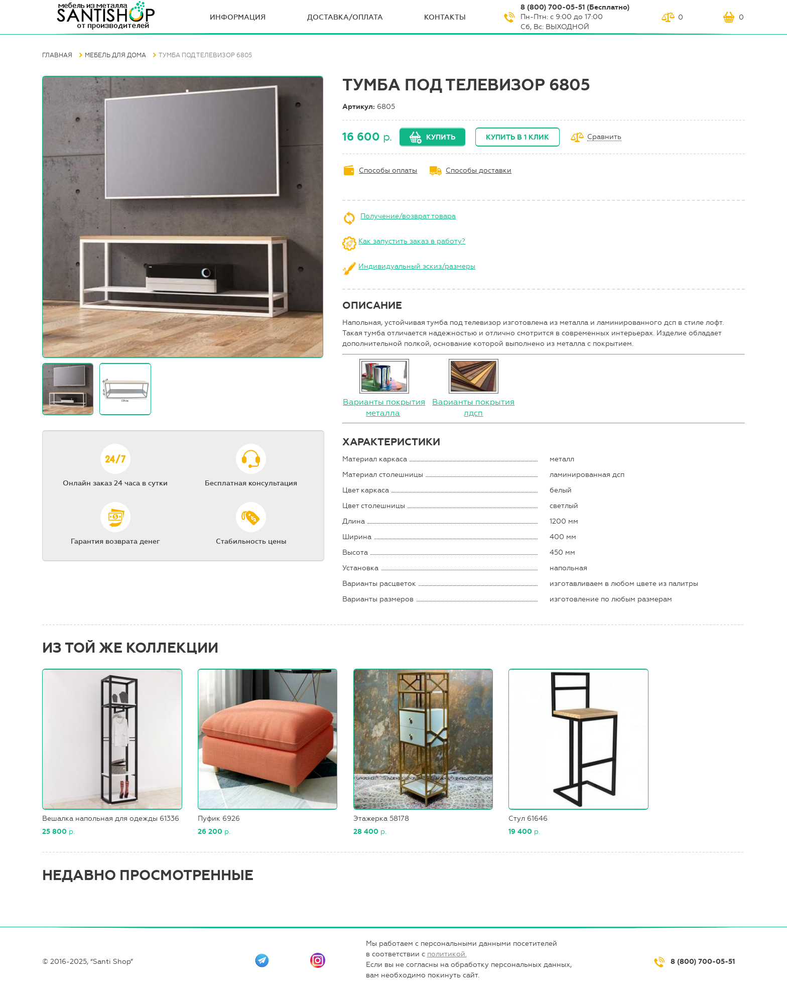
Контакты (445, 17)
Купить (440, 137)
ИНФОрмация (238, 17)
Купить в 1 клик (517, 137)
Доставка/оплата (345, 17)
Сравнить (604, 137)
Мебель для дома (115, 55)
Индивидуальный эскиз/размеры (416, 266)
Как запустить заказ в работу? (411, 241)
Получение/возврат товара (408, 216)
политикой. (447, 954)
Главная (57, 55)
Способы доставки (478, 170)
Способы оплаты (388, 170)
